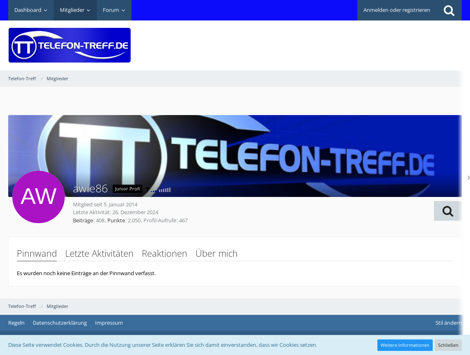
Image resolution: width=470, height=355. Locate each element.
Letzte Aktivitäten (99, 253)
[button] (448, 211)
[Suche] (449, 10)
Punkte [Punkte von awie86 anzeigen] (116, 220)
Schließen (448, 345)
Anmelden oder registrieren (396, 10)
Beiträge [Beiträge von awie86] (83, 220)
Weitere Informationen (405, 345)
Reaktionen (164, 253)
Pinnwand (37, 253)
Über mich (216, 253)
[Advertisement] (312, 39)
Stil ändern (449, 322)
